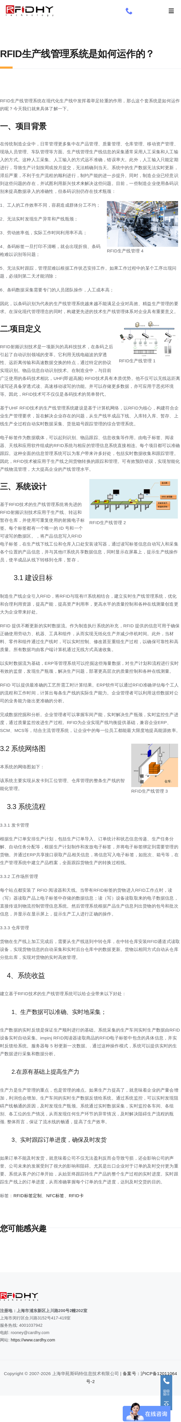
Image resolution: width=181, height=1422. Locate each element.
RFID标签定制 (27, 1195)
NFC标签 (55, 1195)
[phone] (129, 10)
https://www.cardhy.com (33, 1340)
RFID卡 (76, 1195)
